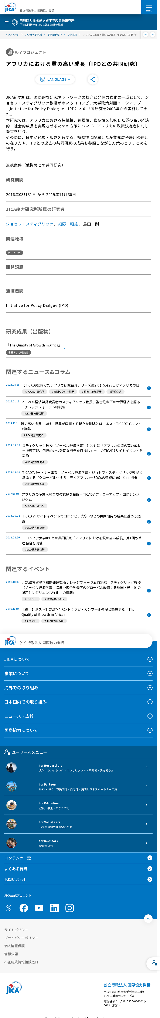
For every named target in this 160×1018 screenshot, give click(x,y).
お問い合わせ (15, 879)
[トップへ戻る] (148, 918)
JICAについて (17, 659)
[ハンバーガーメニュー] (149, 5)
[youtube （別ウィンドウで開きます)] (39, 908)
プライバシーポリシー (21, 937)
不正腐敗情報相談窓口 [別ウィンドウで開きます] (21, 961)
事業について (17, 673)
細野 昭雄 (68, 224)
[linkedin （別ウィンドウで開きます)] (54, 908)
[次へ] (152, 34)
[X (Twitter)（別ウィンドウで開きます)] (8, 908)
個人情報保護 (14, 945)
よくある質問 (15, 868)
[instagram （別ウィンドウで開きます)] (69, 908)
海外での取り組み (21, 687)
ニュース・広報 (19, 716)
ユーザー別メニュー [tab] (25, 752)
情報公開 (11, 953)
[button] (55, 79)
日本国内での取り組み (25, 702)
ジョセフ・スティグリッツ (29, 224)
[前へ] (145, 34)
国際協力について (21, 730)
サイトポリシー (16, 929)
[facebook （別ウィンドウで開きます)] (24, 908)
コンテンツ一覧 (17, 858)
